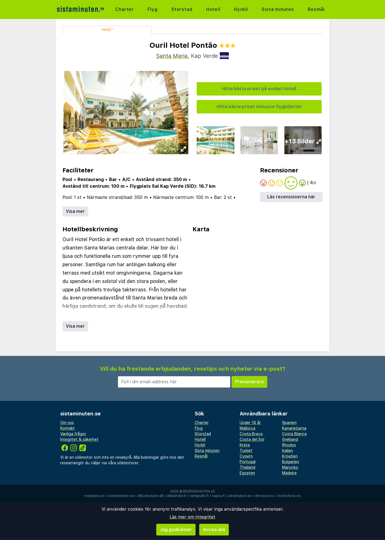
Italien (287, 450)
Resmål (316, 9)
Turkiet (246, 450)
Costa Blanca (294, 434)
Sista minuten (278, 9)
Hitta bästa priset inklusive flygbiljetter (259, 106)
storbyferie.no (289, 496)
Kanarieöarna (294, 428)
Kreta (245, 445)
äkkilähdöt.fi (176, 496)
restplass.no (94, 496)
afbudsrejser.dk (150, 496)
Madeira (289, 473)
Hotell (213, 9)
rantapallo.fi (199, 496)
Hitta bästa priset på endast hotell (259, 88)
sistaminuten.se (121, 496)
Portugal (248, 462)
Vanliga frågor (73, 434)
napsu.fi (218, 496)
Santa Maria (171, 56)
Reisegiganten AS (199, 491)
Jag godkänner (176, 529)
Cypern (246, 456)
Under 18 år (250, 422)
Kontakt (67, 428)
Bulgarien (290, 462)
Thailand (247, 467)
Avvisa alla (214, 529)
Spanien (289, 422)
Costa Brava (251, 434)
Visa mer (75, 211)
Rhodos (289, 445)
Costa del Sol (252, 439)
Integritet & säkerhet (79, 439)
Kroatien (290, 456)
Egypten (247, 473)
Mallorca (247, 428)
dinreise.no (264, 496)
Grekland (290, 439)
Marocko (290, 467)
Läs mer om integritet (192, 517)
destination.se (240, 496)
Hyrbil (241, 9)
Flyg (152, 9)
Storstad (181, 9)
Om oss (67, 422)
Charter (124, 9)
